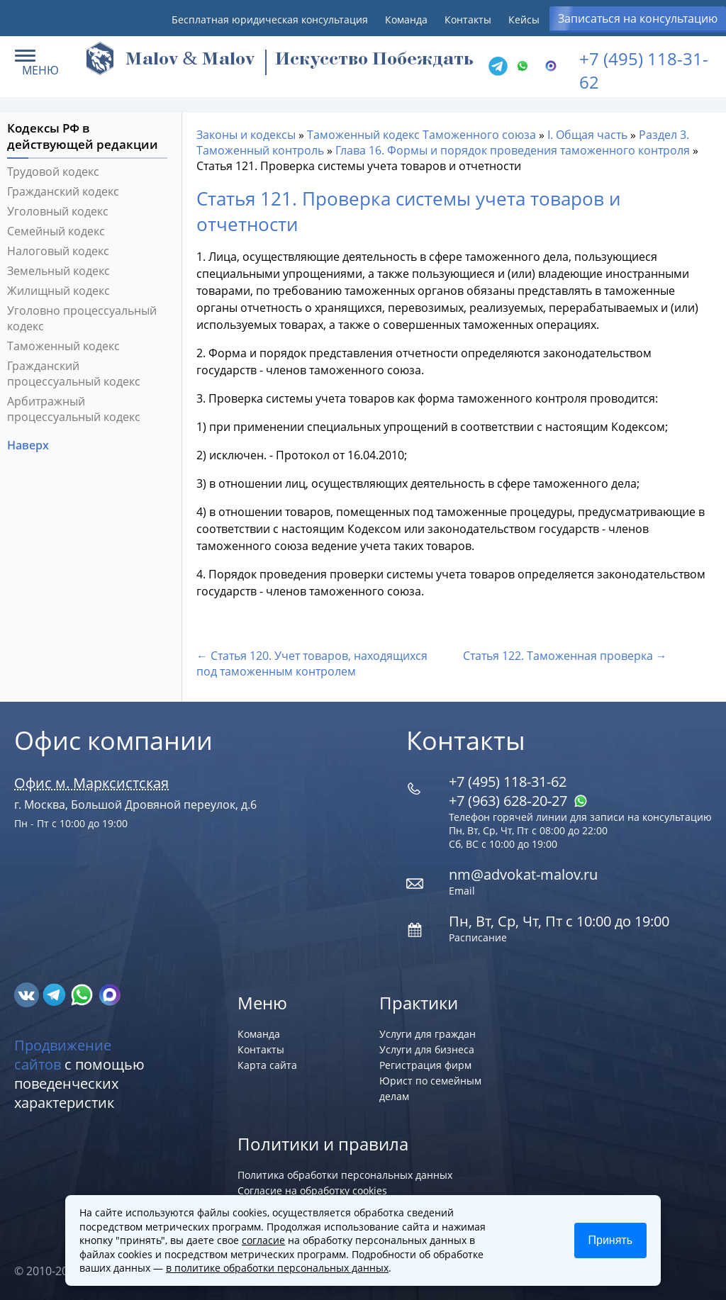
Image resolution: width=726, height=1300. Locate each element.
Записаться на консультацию (637, 18)
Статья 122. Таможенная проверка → (565, 655)
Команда (406, 19)
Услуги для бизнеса (426, 1049)
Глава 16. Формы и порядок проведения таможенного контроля (512, 150)
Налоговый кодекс (58, 251)
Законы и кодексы (246, 134)
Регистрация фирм (425, 1065)
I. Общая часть (587, 134)
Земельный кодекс (58, 271)
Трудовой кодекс (53, 171)
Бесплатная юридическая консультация (270, 19)
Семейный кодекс (56, 231)
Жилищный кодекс (58, 290)
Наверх (29, 445)
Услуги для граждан (427, 1034)
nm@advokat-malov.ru (523, 874)
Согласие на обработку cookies (312, 1190)
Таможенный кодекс (63, 346)
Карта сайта (267, 1065)
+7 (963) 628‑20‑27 (518, 800)
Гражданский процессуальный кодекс (73, 373)
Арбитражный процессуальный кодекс (73, 409)
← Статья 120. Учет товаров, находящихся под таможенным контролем (312, 663)
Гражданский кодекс (63, 191)
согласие (263, 1240)
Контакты (468, 19)
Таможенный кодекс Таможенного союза (421, 134)
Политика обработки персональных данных (345, 1175)
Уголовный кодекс (57, 211)
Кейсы (524, 19)
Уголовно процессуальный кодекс (82, 318)
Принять (610, 1240)
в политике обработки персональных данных (277, 1267)
